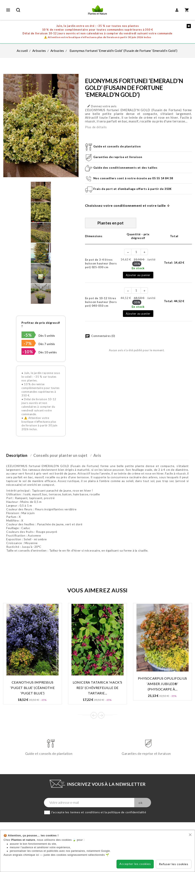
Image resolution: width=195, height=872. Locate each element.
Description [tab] (17, 455)
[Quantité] (136, 252)
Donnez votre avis (102, 106)
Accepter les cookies (135, 864)
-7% (28, 343)
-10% (27, 351)
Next (101, 715)
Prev (94, 715)
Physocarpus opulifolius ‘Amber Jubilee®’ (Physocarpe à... (162, 683)
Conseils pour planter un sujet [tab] (60, 455)
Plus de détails (96, 127)
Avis (97, 455)
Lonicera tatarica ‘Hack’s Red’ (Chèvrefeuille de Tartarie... (97, 687)
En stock (138, 268)
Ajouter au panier (138, 275)
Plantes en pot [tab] (111, 223)
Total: (174, 262)
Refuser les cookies (173, 864)
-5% (28, 335)
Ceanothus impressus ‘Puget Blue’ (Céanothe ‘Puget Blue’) (32, 687)
